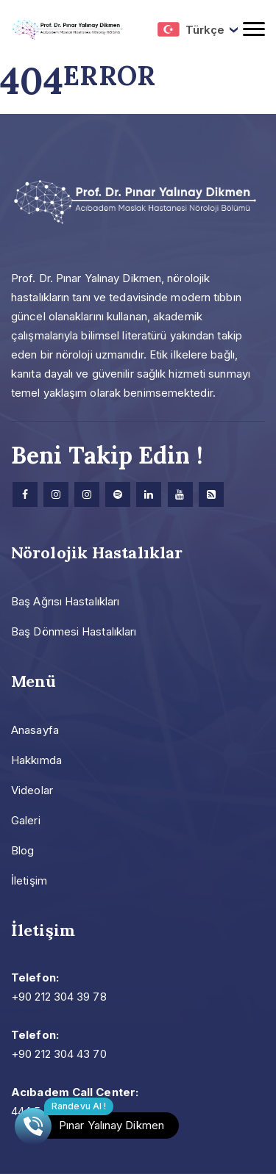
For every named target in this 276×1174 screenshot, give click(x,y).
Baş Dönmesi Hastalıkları (73, 631)
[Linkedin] (148, 494)
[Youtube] (180, 494)
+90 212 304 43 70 (59, 1054)
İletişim (29, 880)
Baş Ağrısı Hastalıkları (65, 601)
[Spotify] (117, 494)
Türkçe (191, 29)
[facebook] (25, 494)
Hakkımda (36, 760)
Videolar (32, 790)
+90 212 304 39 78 (59, 997)
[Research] (211, 494)
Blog (22, 850)
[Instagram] (55, 494)
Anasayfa (35, 730)
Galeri (25, 820)
